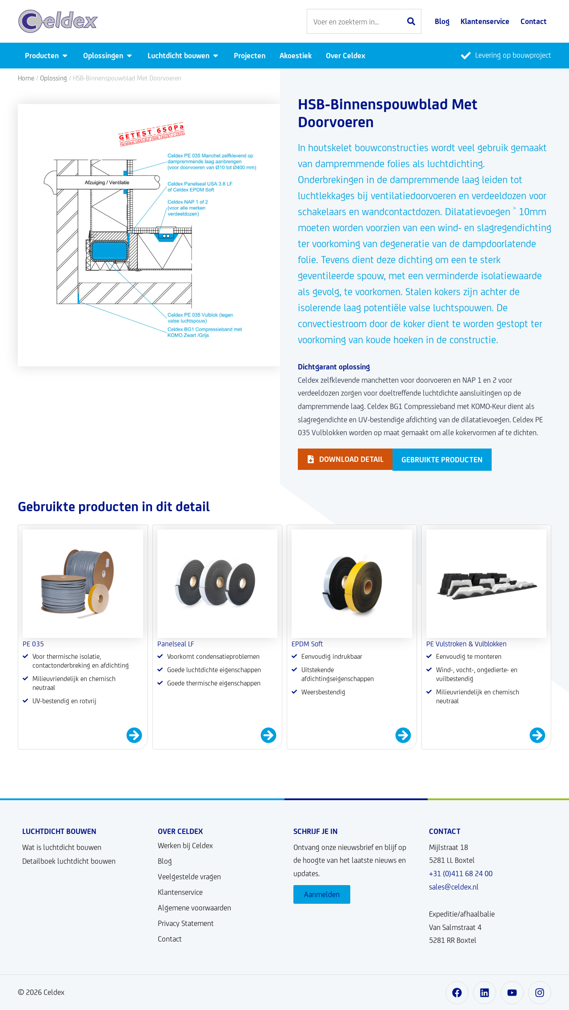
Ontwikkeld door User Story (255, 992)
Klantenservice (180, 892)
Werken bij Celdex (185, 845)
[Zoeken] (411, 21)
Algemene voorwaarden (194, 907)
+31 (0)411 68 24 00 (461, 873)
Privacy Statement (186, 923)
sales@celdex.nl (454, 886)
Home (26, 78)
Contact (170, 938)
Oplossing (53, 78)
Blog (165, 861)
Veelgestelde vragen (189, 876)
